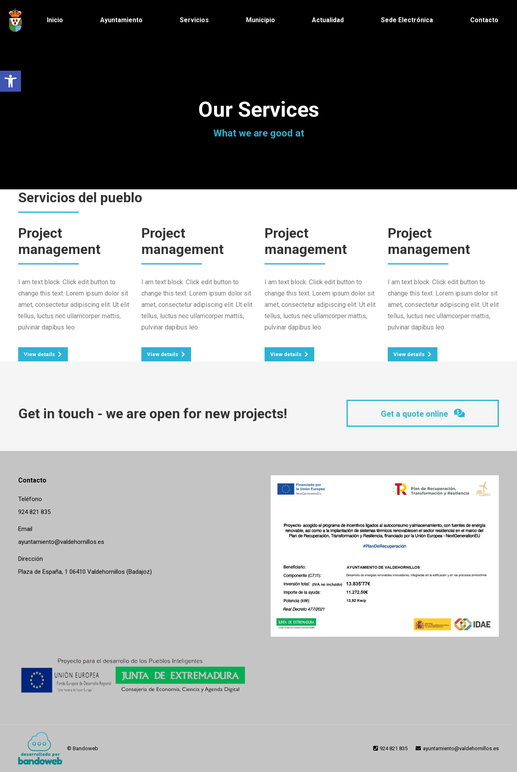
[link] (10, 81)
